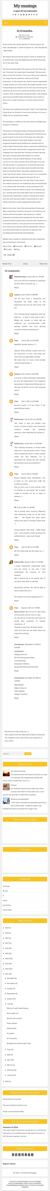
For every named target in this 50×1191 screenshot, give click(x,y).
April (9, 1060)
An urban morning (18, 771)
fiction (5, 891)
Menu (25, 23)
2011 (6, 974)
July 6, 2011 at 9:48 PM (29, 295)
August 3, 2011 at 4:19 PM (33, 562)
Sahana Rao (19, 562)
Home (25, 264)
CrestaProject (18, 1183)
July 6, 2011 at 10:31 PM (29, 340)
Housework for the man (12, 1099)
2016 (6, 948)
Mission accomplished (20, 799)
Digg (17, 249)
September (11, 993)
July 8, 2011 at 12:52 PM (33, 419)
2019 (6, 933)
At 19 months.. (25, 31)
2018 (7, 938)
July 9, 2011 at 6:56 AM (29, 474)
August (10, 999)
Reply (16, 287)
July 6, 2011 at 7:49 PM (35, 277)
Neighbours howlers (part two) (19, 1043)
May (8, 1055)
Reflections (19, 419)
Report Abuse (9, 1163)
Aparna (17, 295)
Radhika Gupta (20, 277)
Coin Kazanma (20, 661)
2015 (6, 953)
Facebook (18, 246)
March (9, 1065)
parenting (21, 37)
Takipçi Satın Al (20, 654)
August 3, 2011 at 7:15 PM (30, 608)
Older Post (43, 264)
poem (5, 900)
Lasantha (38, 1183)
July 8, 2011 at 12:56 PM (33, 443)
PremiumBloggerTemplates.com (17, 1185)
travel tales (7, 910)
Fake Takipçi (19, 691)
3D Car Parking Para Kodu (24, 657)
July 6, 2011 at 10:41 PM (29, 374)
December (10, 978)
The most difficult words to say (15, 1105)
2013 (6, 964)
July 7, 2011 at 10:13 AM (29, 401)
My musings (25, 5)
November (11, 983)
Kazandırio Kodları (21, 664)
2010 (6, 1081)
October (10, 988)
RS (15, 507)
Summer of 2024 (10, 1127)
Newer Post (7, 264)
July (9, 1004)
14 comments (25, 39)
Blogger (33, 1173)
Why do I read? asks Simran (17, 1008)
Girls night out (12, 1013)
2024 (7, 928)
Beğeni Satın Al (20, 688)
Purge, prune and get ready (13, 1111)
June (9, 1049)
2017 (7, 943)
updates (30, 37)
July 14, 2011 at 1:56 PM (25, 507)
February (10, 1070)
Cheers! (13, 785)
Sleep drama (11, 1028)
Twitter (28, 246)
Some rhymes (12, 1023)
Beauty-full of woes (14, 1018)
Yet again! (10, 1033)
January (10, 1075)
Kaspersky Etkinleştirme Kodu (26, 667)
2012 (6, 969)
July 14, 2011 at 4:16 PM (30, 547)
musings (6, 886)
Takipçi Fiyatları (21, 694)
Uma (16, 340)
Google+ (38, 246)
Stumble (8, 249)
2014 (7, 958)
